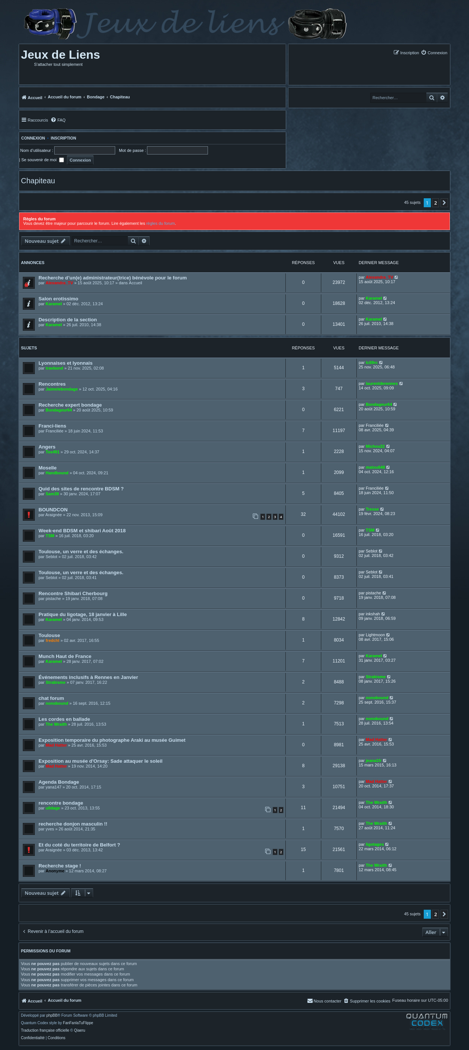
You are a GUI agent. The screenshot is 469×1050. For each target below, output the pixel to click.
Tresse (372, 509)
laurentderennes (382, 383)
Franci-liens (52, 426)
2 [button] (435, 202)
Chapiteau (38, 181)
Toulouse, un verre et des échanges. (81, 551)
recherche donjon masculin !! (73, 824)
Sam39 (52, 494)
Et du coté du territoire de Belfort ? (79, 845)
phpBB (52, 1015)
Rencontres (52, 384)
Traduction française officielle (45, 1030)
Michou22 (375, 446)
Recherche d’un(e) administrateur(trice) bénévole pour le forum (113, 278)
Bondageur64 (59, 410)
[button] (444, 202)
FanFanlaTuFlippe (78, 1023)
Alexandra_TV (59, 283)
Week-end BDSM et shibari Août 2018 (82, 530)
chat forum (51, 698)
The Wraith (56, 724)
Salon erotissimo (58, 298)
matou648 (375, 467)
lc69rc (372, 362)
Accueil (135, 283)
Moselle (47, 468)
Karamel (54, 303)
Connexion (32, 138)
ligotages (375, 844)
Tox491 (52, 452)
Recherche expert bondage (70, 405)
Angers (47, 447)
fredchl (52, 640)
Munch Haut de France (65, 656)
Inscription (63, 138)
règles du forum (160, 223)
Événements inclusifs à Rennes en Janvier (88, 677)
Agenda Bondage (59, 782)
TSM (50, 535)
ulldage (53, 808)
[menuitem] (434, 52)
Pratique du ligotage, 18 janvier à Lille (83, 614)
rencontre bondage (61, 803)
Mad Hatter (56, 745)
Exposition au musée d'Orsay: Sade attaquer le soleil (100, 761)
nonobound (57, 703)
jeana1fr (373, 760)
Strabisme (55, 682)
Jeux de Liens (60, 54)
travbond (54, 368)
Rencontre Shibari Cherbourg (73, 593)
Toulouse (49, 635)
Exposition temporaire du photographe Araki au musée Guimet (112, 740)
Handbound (57, 473)
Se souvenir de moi (42, 159)
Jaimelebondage (62, 389)
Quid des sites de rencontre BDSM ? (81, 489)
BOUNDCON (53, 509)
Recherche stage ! (60, 866)
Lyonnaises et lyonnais (66, 363)
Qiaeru (79, 1030)
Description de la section (68, 319)
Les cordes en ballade (64, 719)
